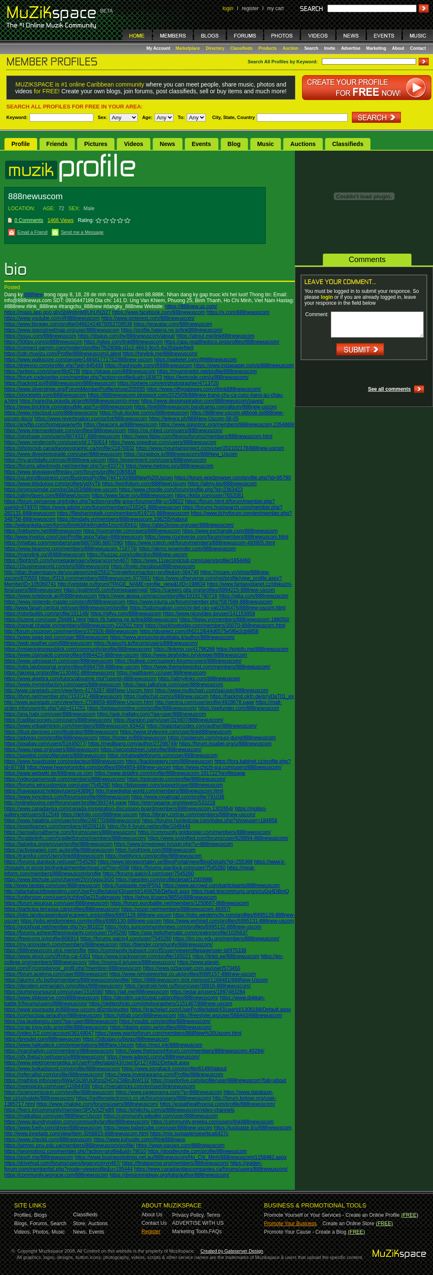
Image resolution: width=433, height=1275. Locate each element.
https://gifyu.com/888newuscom (125, 614)
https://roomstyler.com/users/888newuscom (132, 531)
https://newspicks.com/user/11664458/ (47, 1086)
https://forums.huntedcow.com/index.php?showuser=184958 (209, 820)
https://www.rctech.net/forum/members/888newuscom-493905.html (200, 543)
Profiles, (23, 1215)
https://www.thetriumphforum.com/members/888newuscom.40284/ (189, 1051)
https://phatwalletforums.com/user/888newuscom (163, 755)
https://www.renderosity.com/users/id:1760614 (56, 442)
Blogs (40, 1215)
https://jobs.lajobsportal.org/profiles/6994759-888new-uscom (72, 667)
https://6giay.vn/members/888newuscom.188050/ (234, 620)
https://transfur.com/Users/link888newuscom (53, 856)
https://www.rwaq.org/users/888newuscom (51, 750)
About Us (152, 1215)
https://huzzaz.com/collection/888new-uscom (137, 555)
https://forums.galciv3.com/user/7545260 (148, 874)
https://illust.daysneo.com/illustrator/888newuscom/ (61, 732)
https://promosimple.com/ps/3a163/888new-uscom (60, 490)
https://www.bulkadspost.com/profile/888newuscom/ (62, 1069)
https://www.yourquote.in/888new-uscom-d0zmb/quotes (66, 1009)
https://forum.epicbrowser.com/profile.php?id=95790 (232, 478)
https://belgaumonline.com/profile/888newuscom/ (142, 708)
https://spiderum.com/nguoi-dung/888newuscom (222, 738)
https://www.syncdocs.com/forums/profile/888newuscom (67, 797)
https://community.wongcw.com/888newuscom (56, 1175)
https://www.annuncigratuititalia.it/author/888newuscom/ (172, 637)
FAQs (215, 1231)
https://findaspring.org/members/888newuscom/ (175, 1163)
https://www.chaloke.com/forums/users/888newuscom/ (97, 1104)
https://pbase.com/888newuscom (118, 371)
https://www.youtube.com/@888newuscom (52, 318)
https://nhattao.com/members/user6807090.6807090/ (63, 543)
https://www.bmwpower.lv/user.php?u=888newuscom (173, 844)
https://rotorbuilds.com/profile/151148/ (46, 614)
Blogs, (21, 1223)
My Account (159, 48)
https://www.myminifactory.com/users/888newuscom (62, 685)
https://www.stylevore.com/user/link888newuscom (175, 732)
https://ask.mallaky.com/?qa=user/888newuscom (151, 714)
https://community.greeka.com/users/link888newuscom (212, 1122)
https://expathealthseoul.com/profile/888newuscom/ (217, 1104)
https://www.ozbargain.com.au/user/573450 (191, 968)
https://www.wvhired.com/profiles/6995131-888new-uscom (228, 921)
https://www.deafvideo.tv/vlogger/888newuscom (193, 655)
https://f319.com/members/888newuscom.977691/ (95, 578)
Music (265, 144)
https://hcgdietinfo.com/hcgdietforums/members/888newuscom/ (75, 838)
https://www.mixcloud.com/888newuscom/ (51, 413)
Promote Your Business (290, 1223)
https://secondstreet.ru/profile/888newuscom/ (151, 750)
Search (311, 48)
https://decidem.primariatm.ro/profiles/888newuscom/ (63, 986)
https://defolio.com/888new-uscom (99, 815)
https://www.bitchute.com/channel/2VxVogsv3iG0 (59, 879)
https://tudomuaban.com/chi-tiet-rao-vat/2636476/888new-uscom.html (207, 608)
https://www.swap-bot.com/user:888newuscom (56, 637)
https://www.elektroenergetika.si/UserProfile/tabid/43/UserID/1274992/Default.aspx (96, 1063)
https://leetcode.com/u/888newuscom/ (205, 377)
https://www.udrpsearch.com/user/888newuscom (58, 661)
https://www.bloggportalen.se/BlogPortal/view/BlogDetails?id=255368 (175, 862)
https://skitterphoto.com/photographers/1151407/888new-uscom (160, 1004)
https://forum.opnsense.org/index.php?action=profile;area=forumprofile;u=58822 (94, 501)
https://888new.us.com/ (191, 306)
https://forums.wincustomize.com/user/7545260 (57, 785)
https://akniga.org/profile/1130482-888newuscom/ (59, 673)
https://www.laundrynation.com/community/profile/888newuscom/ (77, 1122)
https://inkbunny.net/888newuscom (43, 531)
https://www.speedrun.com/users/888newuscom (162, 442)
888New (33, 295)
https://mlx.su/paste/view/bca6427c (189, 1134)
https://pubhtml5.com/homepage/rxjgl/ (106, 590)
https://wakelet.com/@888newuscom (195, 360)
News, (80, 1232)
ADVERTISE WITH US (198, 1223)
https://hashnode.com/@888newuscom (149, 365)
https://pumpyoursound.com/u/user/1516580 (53, 992)
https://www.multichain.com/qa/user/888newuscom (211, 690)
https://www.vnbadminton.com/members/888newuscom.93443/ (74, 726)
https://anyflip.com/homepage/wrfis (43, 425)
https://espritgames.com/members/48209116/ (55, 826)
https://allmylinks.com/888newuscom (199, 679)
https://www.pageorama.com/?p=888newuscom (168, 1092)
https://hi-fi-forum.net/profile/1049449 (148, 826)
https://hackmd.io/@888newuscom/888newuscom (60, 383)
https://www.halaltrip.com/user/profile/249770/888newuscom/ (72, 820)
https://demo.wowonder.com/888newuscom (187, 549)
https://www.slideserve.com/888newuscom (51, 998)
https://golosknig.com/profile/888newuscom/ (176, 779)
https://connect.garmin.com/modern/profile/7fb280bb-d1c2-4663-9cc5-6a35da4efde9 (98, 348)
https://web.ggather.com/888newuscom (48, 643)
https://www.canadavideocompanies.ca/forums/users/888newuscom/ (211, 1169)
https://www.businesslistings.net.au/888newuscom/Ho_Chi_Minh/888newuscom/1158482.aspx (181, 1157)
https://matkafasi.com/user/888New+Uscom (53, 1116)
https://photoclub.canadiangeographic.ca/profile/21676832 (69, 448)
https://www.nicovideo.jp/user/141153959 (209, 614)
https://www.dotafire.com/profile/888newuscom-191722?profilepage (169, 773)
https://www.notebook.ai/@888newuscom (50, 596)
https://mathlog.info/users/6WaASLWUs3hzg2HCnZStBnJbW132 (76, 1080)
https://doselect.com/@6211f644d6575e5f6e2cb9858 (199, 631)
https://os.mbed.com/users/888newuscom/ (175, 430)
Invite (329, 48)
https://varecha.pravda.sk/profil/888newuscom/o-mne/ (79, 401)
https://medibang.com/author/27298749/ (133, 744)
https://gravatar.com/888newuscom (172, 324)
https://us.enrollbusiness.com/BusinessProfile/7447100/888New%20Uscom (88, 478)
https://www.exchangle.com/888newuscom (230, 531)
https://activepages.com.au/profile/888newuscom (59, 850)
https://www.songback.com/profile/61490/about (174, 1069)
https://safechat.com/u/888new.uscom (166, 696)
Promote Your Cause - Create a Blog (305, 1232)
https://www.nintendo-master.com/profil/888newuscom (64, 602)
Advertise (350, 48)
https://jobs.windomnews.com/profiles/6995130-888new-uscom (91, 921)
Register (151, 1231)
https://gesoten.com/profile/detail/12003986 (163, 879)
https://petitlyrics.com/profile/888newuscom (153, 856)
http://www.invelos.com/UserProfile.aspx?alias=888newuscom (73, 537)
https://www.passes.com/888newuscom (180, 1145)
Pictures (95, 144)
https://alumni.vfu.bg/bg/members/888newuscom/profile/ (67, 980)
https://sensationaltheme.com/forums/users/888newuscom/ (70, 832)
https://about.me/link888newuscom (216, 336)
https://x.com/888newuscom (238, 312)
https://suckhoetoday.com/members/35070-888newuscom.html (215, 625)
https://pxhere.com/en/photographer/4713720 (168, 383)
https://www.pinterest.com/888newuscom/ (148, 318)
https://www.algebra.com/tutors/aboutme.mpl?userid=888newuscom (80, 679)
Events (201, 144)
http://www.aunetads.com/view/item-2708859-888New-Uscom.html (78, 702)
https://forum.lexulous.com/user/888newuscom (56, 903)
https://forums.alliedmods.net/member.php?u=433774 (64, 466)
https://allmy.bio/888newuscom (222, 484)
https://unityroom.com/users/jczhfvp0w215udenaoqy (62, 897)
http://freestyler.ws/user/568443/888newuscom (229, 1015)
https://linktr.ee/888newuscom (226, 956)
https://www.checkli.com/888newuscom (48, 1139)
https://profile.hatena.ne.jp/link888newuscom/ (171, 330)
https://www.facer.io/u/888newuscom (133, 495)
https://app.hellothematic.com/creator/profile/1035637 (188, 933)
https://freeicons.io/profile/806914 (41, 939)
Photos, (41, 1232)
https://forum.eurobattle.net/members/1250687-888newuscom (179, 903)
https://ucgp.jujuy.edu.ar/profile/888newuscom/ (56, 1027)
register (250, 8)
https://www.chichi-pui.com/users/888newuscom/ (227, 767)
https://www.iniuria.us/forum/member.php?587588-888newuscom (199, 602)
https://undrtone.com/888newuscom (155, 850)
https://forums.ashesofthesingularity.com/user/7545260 (65, 933)
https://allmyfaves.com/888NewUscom (47, 495)
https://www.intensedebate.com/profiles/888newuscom (65, 430)
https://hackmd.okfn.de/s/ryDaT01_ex (252, 696)
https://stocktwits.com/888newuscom (45, 395)
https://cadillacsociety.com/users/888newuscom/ (58, 720)
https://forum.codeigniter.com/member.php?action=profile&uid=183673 (83, 377)
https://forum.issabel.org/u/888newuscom (225, 744)
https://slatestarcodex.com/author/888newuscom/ (202, 726)
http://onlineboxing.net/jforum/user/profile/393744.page (65, 803)
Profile (20, 144)
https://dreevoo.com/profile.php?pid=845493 (53, 365)
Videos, (22, 1232)
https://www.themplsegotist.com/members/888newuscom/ (205, 667)
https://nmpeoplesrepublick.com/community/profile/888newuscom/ (78, 649)
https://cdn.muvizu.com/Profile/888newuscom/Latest (62, 354)
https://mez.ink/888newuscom (169, 1045)
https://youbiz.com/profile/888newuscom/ (165, 1021)
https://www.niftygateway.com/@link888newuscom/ (204, 389)
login (228, 8)
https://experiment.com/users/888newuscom (157, 460)
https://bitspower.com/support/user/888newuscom (167, 785)
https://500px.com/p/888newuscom (43, 342)
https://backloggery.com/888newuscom (169, 761)
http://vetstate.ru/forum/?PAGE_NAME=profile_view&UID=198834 (131, 584)
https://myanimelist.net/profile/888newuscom (207, 371)
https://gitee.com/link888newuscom (123, 342)
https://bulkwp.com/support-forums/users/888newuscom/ (177, 661)
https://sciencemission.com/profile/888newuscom (59, 1092)
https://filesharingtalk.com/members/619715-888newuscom (123, 513)
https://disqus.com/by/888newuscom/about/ (126, 336)
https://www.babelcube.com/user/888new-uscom (157, 1128)
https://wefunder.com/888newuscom (238, 708)
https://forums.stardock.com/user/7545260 (178, 868)
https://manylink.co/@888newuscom (44, 555)
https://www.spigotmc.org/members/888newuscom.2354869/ (226, 425)
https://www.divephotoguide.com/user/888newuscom (63, 454)
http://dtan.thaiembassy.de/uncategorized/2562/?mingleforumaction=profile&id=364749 (101, 572)
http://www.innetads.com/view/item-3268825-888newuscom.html (76, 1134)
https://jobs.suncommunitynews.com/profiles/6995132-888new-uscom (183, 927)
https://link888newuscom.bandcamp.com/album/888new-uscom (205, 407)
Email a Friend (32, 232)
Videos (133, 144)
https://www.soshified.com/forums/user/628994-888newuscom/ (218, 838)
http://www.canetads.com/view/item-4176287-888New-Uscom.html (78, 690)
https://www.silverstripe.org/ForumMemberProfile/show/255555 (74, 389)
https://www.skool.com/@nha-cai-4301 (47, 956)
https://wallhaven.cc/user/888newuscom (161, 673)
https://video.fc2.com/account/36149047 (49, 1033)
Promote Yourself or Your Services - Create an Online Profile (332, 1215)
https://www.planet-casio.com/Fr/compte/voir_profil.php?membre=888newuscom (112, 965)
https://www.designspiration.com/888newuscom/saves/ (202, 401)
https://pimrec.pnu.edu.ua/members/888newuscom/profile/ (69, 1145)
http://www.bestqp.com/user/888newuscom (52, 885)
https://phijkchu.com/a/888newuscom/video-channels (175, 1110)
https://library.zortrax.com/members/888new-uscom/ (197, 815)
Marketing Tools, (190, 1231)
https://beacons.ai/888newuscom (121, 425)
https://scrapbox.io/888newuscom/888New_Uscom (180, 454)
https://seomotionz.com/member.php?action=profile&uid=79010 (75, 1151)
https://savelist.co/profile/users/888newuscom (55, 755)
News (167, 144)
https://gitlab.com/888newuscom (139, 1015)
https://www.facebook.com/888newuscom (158, 312)
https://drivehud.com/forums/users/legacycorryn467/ (62, 1163)
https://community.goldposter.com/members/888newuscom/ (204, 832)
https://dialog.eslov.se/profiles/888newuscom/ (161, 1027)
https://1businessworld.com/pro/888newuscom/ (56, 566)
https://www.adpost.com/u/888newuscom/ (153, 1057)
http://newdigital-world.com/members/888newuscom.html (159, 791)
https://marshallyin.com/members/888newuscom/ (59, 1051)
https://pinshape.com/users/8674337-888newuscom (62, 436)
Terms (214, 1215)
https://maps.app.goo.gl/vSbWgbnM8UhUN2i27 (57, 312)
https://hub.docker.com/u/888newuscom (143, 413)
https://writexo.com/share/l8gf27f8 (42, 371)
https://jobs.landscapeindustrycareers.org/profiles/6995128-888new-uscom (88, 915)
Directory (215, 48)
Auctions (303, 144)
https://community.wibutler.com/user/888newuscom (160, 1116)
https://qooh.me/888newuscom (38, 1157)
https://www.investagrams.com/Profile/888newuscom (164, 1074)
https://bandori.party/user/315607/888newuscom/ (168, 720)
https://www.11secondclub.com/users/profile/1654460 (191, 560)
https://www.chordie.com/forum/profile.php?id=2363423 (180, 490)
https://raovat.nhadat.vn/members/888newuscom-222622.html (74, 625)
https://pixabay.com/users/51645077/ (45, 744)
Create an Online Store (348, 1223)
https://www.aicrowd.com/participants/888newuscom (221, 885)
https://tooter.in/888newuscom (132, 738)
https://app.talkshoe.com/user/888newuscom (173, 685)
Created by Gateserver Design (231, 1250)
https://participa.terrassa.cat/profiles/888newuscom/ (62, 909)
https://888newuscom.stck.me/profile (45, 950)
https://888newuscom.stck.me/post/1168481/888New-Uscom (199, 980)
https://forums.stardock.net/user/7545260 (50, 862)
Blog (234, 144)
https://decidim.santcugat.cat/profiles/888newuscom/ (159, 998)
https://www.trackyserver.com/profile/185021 (141, 956)
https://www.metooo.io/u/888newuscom (169, 466)
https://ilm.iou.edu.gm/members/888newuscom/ (226, 939)
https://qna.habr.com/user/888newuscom (49, 714)
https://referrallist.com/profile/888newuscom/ (53, 1074)
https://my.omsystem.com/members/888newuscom (61, 944)
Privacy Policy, (188, 1215)
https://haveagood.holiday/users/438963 (49, 791)
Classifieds (241, 48)
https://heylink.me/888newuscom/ (160, 354)
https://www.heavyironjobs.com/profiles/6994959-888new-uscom (99, 767)
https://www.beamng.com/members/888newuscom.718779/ (70, 549)
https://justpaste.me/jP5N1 (131, 885)
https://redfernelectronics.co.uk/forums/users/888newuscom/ (143, 1098)
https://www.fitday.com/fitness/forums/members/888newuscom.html (197, 436)
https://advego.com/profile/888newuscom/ (51, 738)
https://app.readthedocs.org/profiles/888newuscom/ (221, 342)
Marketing (376, 48)
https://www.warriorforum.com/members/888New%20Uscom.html (168, 1033)
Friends (57, 144)
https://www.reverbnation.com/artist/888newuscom (90, 419)
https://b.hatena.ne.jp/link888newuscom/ (132, 620)
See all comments (389, 389)
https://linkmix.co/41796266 (184, 649)
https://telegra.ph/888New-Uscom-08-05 (194, 419)
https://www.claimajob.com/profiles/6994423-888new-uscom (71, 655)
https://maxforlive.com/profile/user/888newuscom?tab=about (218, 1080)
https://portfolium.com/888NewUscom (144, 484)
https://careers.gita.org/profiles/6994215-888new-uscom (212, 590)
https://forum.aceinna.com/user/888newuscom (56, 974)
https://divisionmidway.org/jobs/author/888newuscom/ (169, 1175)
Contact (418, 48)
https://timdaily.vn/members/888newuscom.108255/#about (122, 519)
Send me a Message (82, 232)
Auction (290, 48)
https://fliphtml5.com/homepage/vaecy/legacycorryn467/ (66, 560)
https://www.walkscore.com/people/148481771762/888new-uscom (78, 360)
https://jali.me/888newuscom (137, 992)
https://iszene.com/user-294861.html (45, 620)
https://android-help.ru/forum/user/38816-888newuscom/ (188, 986)
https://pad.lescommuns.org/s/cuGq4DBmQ (240, 891)
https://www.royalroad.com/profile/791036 (177, 797)
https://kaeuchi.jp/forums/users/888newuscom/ (145, 643)
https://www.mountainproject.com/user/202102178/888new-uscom (210, 448)
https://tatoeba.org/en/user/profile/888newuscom (58, 844)
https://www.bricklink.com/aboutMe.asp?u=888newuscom (68, 407)
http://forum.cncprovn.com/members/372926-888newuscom (71, 631)
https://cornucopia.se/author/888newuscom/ (53, 1015)
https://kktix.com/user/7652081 (209, 495)
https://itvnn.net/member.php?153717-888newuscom (63, 696)
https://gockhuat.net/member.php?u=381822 (53, 927)
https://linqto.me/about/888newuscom (153, 566)
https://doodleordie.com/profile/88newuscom (197, 1151)
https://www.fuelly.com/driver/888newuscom (53, 1128)
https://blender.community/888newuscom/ (166, 944)
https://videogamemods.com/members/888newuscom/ (64, 779)
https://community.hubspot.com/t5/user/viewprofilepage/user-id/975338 (166, 950)
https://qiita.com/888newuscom (254, 596)
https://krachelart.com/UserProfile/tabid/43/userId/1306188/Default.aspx (210, 1009)
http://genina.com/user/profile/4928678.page (204, 702)
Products (268, 48)
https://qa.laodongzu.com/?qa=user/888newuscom (61, 1021)
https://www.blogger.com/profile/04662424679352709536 (68, 324)
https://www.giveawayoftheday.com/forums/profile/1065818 (70, 472)
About (398, 48)
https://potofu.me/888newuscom (252, 649)
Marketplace (188, 48)
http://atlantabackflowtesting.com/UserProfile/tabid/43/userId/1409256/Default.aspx (97, 891)
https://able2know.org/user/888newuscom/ (186, 525)
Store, (80, 1223)
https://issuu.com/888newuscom (40, 336)
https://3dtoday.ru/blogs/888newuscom (125, 1039)
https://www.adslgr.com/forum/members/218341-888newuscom (110, 507)
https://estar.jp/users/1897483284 (207, 992)
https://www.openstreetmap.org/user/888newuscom (62, 330)
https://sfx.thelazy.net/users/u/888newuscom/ (54, 1057)
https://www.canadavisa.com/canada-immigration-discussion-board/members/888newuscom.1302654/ (118, 809)
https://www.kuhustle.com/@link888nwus (139, 1139)
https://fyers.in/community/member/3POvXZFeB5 (59, 1110)
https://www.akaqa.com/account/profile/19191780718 (158, 596)
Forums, (39, 1223)
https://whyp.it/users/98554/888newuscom (170, 897)
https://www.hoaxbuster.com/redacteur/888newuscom (64, 761)
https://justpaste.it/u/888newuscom (252, 1128)
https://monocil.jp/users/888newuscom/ (132, 962)
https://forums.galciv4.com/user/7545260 (126, 939)
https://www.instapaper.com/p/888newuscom (244, 365)
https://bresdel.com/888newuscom (42, 1039)
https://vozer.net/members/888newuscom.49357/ (176, 909)
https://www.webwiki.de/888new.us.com (48, 773)
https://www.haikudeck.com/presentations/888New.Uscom (69, 1045)
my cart (275, 8)
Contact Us (154, 1223)
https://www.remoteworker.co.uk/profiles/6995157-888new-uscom (182, 974)
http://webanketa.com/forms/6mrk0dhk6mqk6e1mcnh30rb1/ (71, 525)
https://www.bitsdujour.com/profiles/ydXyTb (52, 484)
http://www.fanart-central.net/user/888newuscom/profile (66, 608)
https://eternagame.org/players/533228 (171, 803)
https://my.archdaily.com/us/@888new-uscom (55, 460)
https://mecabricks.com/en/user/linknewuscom (143, 1086)
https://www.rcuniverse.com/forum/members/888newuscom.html (217, 537)
